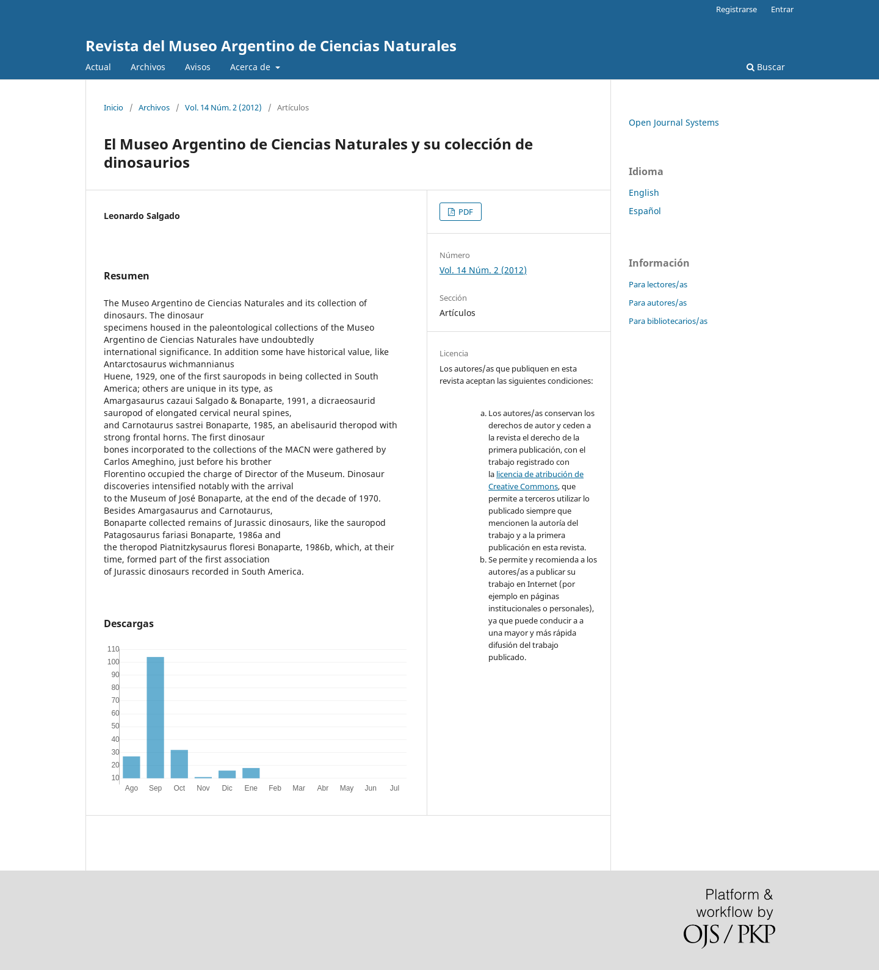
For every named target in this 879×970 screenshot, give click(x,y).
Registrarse (736, 9)
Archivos (148, 67)
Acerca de (251, 67)
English (644, 192)
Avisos (198, 67)
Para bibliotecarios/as (668, 320)
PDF (465, 211)
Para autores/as (658, 302)
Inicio (113, 107)
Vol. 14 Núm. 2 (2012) (223, 107)
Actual (98, 67)
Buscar (766, 67)
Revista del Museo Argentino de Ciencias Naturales (271, 45)
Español (645, 211)
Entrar (782, 9)
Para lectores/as (658, 284)
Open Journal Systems (674, 122)
